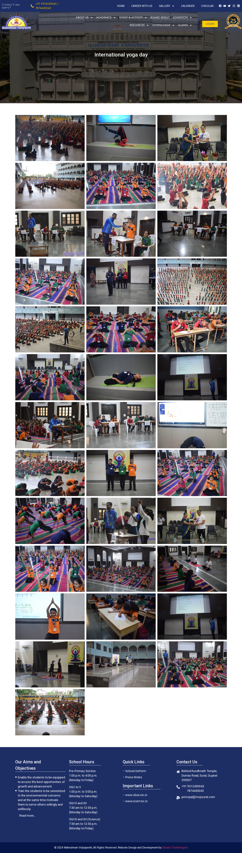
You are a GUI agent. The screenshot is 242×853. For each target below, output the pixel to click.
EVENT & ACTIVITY (133, 18)
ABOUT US (84, 18)
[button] (210, 24)
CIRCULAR (207, 6)
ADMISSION (182, 18)
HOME (121, 6)
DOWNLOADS (163, 25)
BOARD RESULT (160, 17)
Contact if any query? (11, 6)
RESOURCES (139, 25)
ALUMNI (185, 25)
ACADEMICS (106, 18)
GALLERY (166, 6)
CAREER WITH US (141, 6)
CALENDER (187, 6)
